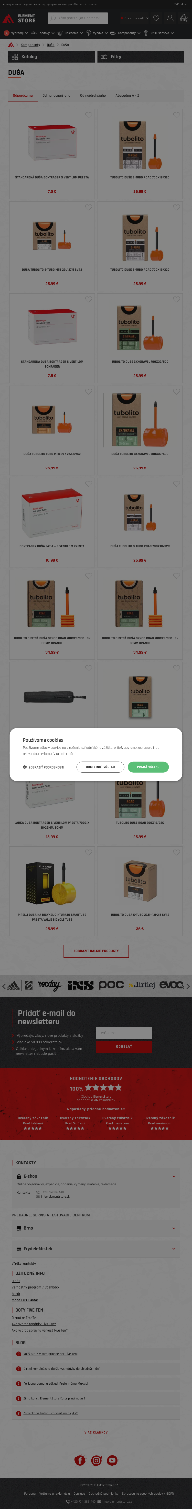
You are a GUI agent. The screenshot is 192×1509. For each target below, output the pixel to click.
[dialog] (96, 754)
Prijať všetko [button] (148, 767)
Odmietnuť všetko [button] (100, 767)
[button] (43, 767)
